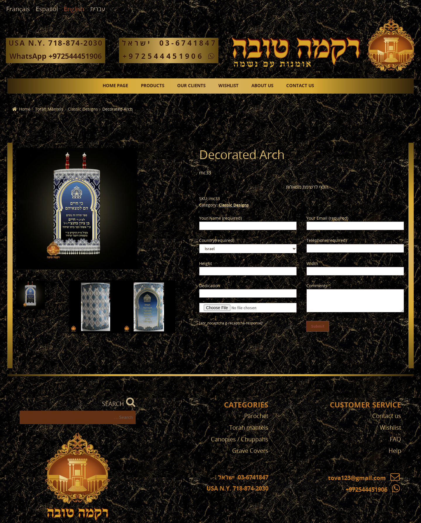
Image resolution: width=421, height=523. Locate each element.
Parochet (256, 416)
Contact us (300, 86)
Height (205, 263)
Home (24, 109)
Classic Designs (83, 109)
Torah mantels (248, 427)
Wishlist (228, 86)
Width (312, 263)
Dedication (209, 285)
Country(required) (216, 240)
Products (152, 86)
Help (395, 451)
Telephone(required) (326, 240)
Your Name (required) (220, 218)
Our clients (191, 86)
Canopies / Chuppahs (239, 439)
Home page (115, 86)
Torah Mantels (49, 109)
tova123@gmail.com (364, 478)
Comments (316, 285)
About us (262, 86)
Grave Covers (250, 451)
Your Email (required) (327, 218)
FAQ (395, 439)
